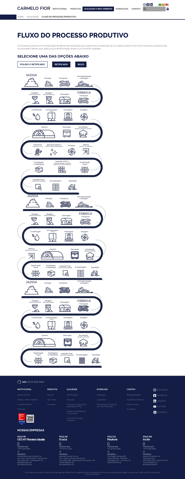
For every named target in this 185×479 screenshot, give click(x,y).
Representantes (134, 395)
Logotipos (101, 400)
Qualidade (33, 17)
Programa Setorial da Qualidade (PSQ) (76, 405)
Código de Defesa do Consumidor (76, 412)
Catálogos (101, 395)
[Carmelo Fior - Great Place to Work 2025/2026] (25, 425)
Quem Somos (23, 395)
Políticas (21, 409)
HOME (20, 17)
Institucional (60, 9)
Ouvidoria (131, 409)
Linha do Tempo (24, 404)
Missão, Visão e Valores (27, 400)
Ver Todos (51, 400)
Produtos (75, 9)
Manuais (70, 400)
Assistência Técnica (135, 400)
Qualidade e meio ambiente (98, 9)
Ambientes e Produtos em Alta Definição (107, 405)
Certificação (72, 395)
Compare (51, 404)
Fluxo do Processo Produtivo (75, 419)
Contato (136, 9)
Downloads (122, 9)
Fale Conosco (133, 404)
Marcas (50, 395)
